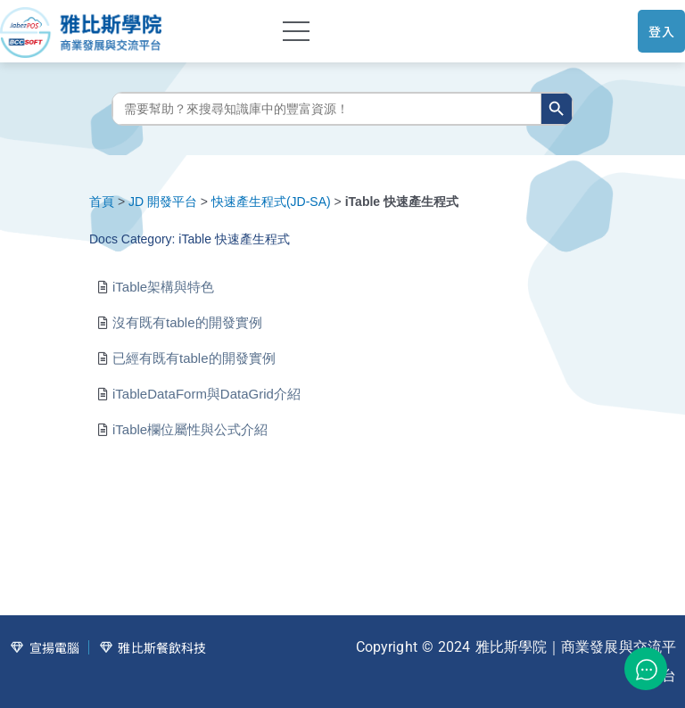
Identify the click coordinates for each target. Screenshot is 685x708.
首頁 (101, 201)
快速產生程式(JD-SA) (271, 201)
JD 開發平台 (162, 201)
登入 (661, 31)
